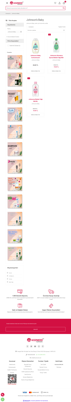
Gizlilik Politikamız (12, 370)
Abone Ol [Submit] (35, 329)
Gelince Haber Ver (35, 71)
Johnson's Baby (15, 13)
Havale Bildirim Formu (43, 370)
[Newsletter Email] (35, 323)
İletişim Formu (43, 367)
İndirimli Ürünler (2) (15, 45)
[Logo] (16, 3)
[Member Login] (59, 3)
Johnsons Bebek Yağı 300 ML (35, 100)
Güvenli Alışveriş (27, 369)
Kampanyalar (12, 367)
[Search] (35, 8)
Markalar (59, 367)
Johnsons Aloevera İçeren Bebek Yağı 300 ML (56, 57)
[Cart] (63, 3)
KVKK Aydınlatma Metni (28, 371)
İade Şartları (27, 374)
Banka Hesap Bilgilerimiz (27, 379)
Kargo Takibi (43, 372)
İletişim (12, 372)
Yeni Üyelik (43, 364)
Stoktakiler (31, 26)
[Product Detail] (36, 34)
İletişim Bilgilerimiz (28, 377)
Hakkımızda (12, 364)
